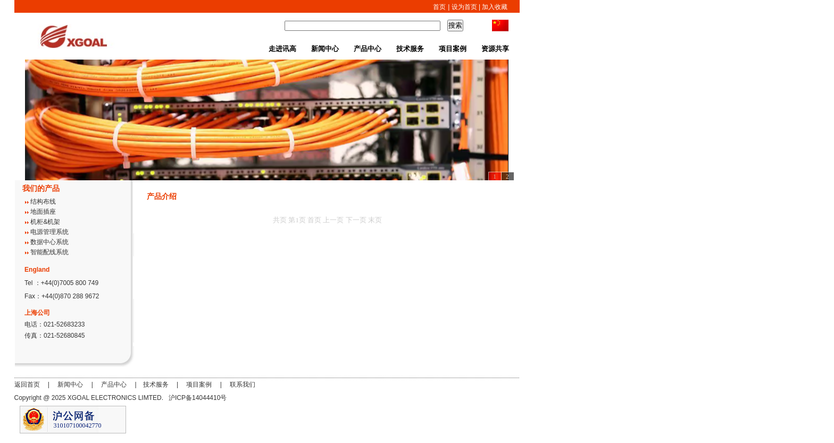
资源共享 (495, 49)
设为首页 (464, 7)
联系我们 (242, 384)
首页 (439, 7)
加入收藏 (493, 7)
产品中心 (367, 49)
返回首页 (27, 384)
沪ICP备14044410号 (198, 398)
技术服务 (410, 49)
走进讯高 (282, 49)
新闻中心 (325, 49)
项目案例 (452, 49)
